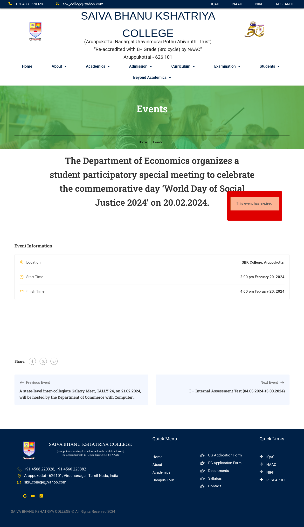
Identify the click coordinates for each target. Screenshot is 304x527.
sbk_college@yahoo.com (79, 4)
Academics (98, 66)
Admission (140, 66)
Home (27, 66)
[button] (59, 66)
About (59, 66)
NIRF (259, 4)
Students (270, 66)
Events (157, 142)
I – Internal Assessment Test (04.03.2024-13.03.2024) (237, 390)
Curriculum (183, 66)
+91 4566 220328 (25, 4)
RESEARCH (285, 4)
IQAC (215, 4)
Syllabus (211, 478)
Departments (214, 471)
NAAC (237, 4)
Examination (227, 66)
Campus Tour (163, 480)
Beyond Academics (152, 77)
